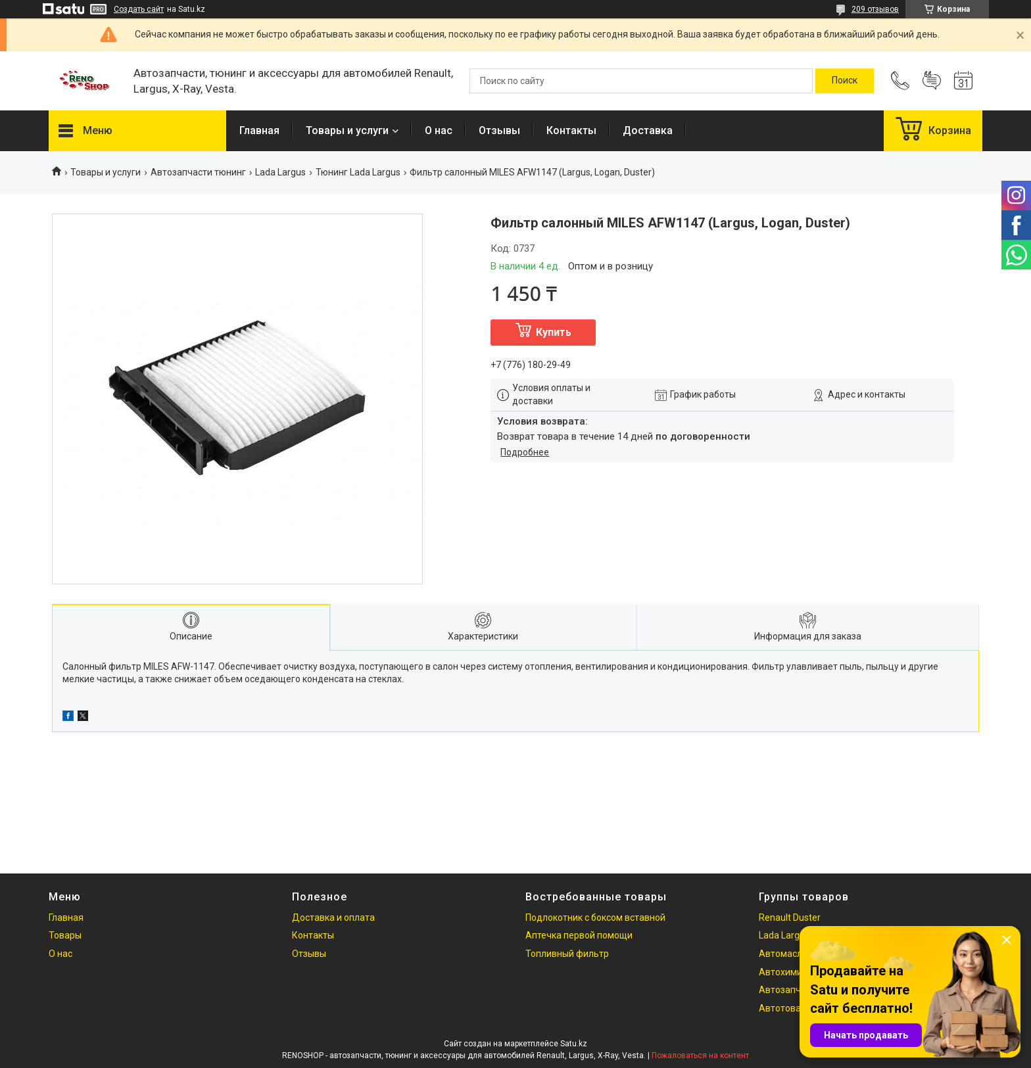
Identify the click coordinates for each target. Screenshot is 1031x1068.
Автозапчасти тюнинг (198, 172)
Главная (259, 130)
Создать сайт (139, 9)
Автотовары (786, 1008)
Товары (65, 935)
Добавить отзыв (932, 81)
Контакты (571, 130)
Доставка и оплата (333, 917)
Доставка (648, 130)
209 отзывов (875, 9)
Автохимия (783, 972)
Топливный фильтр (567, 953)
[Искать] (844, 80)
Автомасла (783, 953)
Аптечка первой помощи (579, 935)
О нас (438, 130)
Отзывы (499, 130)
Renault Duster (790, 917)
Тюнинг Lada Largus (358, 172)
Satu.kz (573, 1043)
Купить (553, 332)
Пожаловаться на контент (700, 1055)
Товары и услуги (347, 130)
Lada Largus (280, 172)
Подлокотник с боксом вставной (595, 917)
